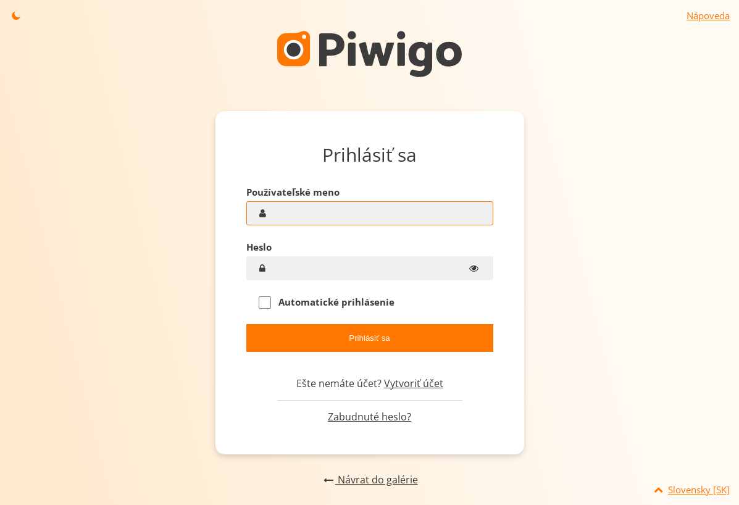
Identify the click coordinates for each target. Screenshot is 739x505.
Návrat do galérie (369, 479)
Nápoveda (708, 15)
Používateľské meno (293, 192)
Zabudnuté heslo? (369, 417)
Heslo (259, 247)
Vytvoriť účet (413, 383)
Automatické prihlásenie (327, 302)
